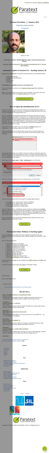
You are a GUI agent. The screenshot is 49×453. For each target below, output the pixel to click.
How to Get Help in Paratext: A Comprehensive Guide (17, 294)
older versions (22, 93)
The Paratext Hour (26, 287)
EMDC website (33, 260)
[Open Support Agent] (44, 448)
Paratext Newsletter (29, 25)
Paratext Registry (15, 257)
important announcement (28, 88)
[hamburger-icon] (45, 17)
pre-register (23, 264)
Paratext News (19, 25)
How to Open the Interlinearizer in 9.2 (31, 64)
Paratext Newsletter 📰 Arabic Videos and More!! (15, 328)
